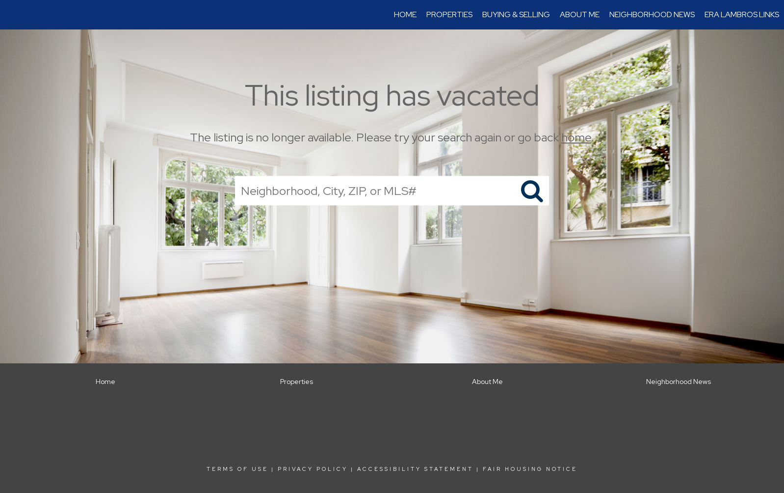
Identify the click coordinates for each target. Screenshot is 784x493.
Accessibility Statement (415, 469)
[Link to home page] (12, 14)
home (576, 137)
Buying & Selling (516, 14)
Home (405, 14)
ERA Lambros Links (742, 14)
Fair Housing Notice (530, 469)
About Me (580, 14)
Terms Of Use (237, 469)
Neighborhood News (652, 14)
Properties (449, 14)
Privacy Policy (313, 469)
